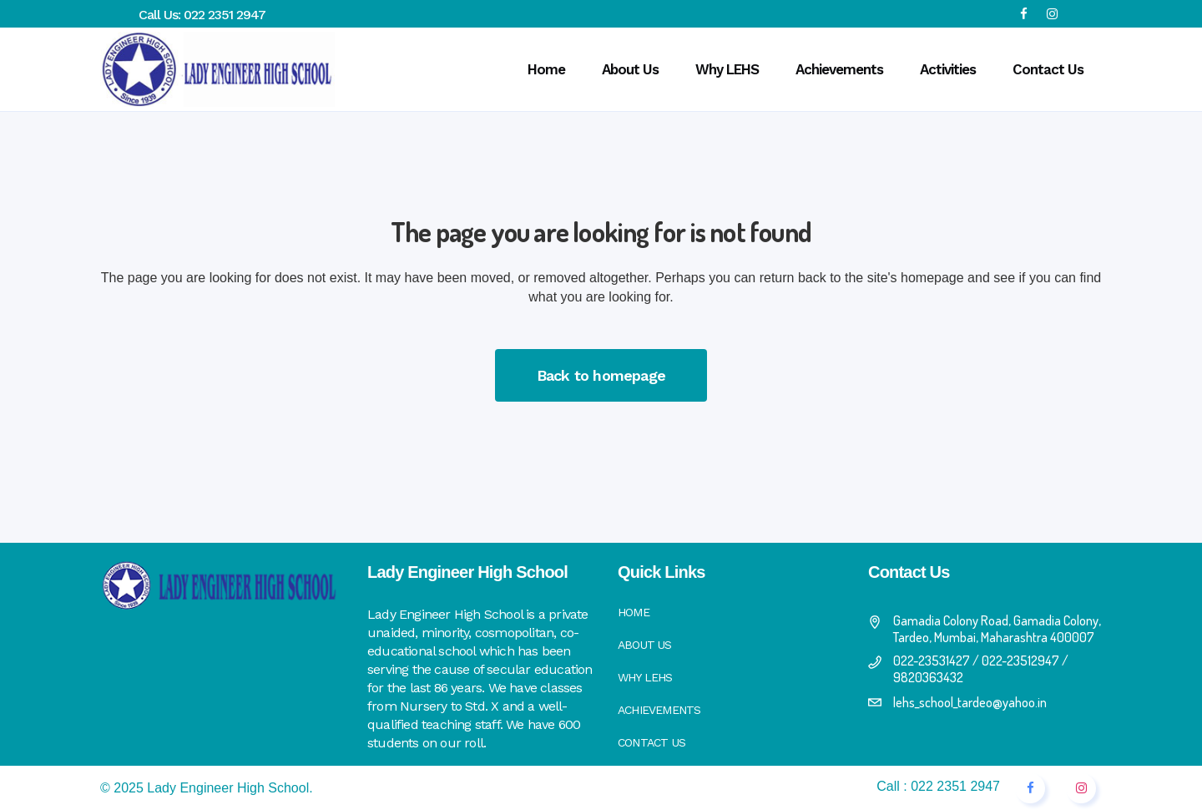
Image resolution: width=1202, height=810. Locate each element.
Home (633, 612)
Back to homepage (601, 375)
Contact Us (651, 742)
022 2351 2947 (224, 15)
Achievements (659, 709)
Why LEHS (645, 677)
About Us (645, 644)
